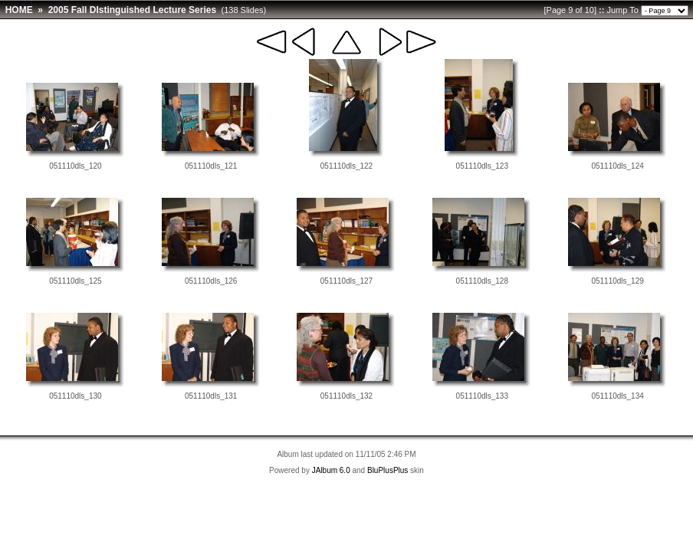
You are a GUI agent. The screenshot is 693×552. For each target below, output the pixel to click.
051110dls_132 (346, 396)
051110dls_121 (211, 166)
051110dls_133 (482, 396)
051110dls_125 (75, 281)
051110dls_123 (482, 166)
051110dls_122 (346, 166)
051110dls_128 (482, 281)
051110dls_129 (617, 281)
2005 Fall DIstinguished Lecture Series (132, 10)
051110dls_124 (617, 166)
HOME (19, 10)
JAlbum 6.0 (331, 470)
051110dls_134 (617, 396)
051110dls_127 (346, 281)
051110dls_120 (75, 166)
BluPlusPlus (387, 470)
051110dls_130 (75, 396)
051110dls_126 (211, 281)
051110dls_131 (211, 396)
